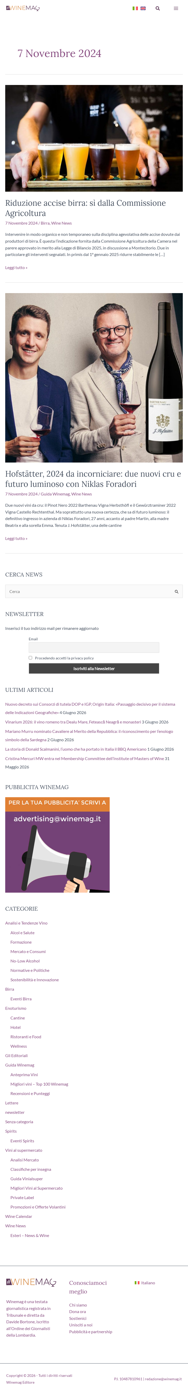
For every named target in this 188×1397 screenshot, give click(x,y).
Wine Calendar (18, 1216)
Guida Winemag (55, 493)
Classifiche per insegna (30, 1169)
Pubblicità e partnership (90, 1331)
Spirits (11, 1130)
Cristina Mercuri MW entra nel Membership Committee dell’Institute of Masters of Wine (84, 758)
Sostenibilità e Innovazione (34, 979)
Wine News (61, 222)
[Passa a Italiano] (144, 1282)
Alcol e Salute (22, 932)
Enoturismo (15, 1008)
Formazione (21, 941)
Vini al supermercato (23, 1150)
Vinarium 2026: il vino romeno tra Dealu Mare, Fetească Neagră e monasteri (73, 721)
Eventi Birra (21, 998)
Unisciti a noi (80, 1324)
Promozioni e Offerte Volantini (38, 1206)
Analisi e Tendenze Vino (26, 922)
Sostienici (77, 1318)
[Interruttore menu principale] (176, 8)
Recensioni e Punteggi (30, 1093)
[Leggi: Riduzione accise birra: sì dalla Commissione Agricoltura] (94, 137)
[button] (158, 8)
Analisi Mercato (24, 1159)
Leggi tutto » (16, 267)
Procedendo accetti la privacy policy (61, 658)
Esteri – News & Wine (29, 1235)
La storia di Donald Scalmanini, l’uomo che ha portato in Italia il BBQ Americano (75, 748)
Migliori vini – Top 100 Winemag (39, 1083)
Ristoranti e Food (25, 1036)
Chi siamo (78, 1304)
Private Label (22, 1197)
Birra (45, 222)
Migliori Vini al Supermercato (36, 1187)
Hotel (15, 1027)
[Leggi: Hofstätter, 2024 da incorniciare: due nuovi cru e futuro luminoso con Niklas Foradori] (94, 377)
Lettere (11, 1102)
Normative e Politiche (29, 970)
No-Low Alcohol (25, 960)
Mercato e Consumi (28, 951)
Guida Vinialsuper (26, 1178)
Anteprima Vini (24, 1074)
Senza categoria (19, 1121)
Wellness (18, 1046)
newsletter (15, 1112)
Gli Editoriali (16, 1055)
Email (33, 639)
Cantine (17, 1017)
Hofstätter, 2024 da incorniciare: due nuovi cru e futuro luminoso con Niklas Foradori (93, 479)
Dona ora (77, 1311)
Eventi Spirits (22, 1140)
